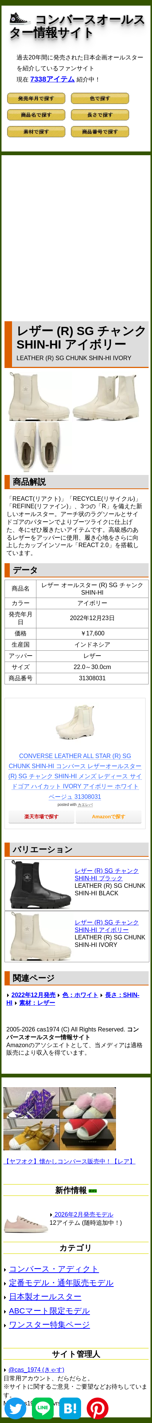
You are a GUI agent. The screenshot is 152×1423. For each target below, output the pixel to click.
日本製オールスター (45, 1296)
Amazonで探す (109, 816)
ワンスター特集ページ (49, 1324)
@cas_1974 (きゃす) (37, 1370)
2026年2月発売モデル (81, 1214)
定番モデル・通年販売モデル (61, 1282)
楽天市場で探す (41, 816)
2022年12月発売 (34, 995)
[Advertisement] (76, 236)
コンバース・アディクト (54, 1268)
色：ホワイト (80, 995)
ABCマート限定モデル (49, 1310)
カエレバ (85, 805)
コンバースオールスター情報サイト (77, 26)
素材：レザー (37, 1003)
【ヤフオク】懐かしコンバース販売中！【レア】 (69, 1161)
